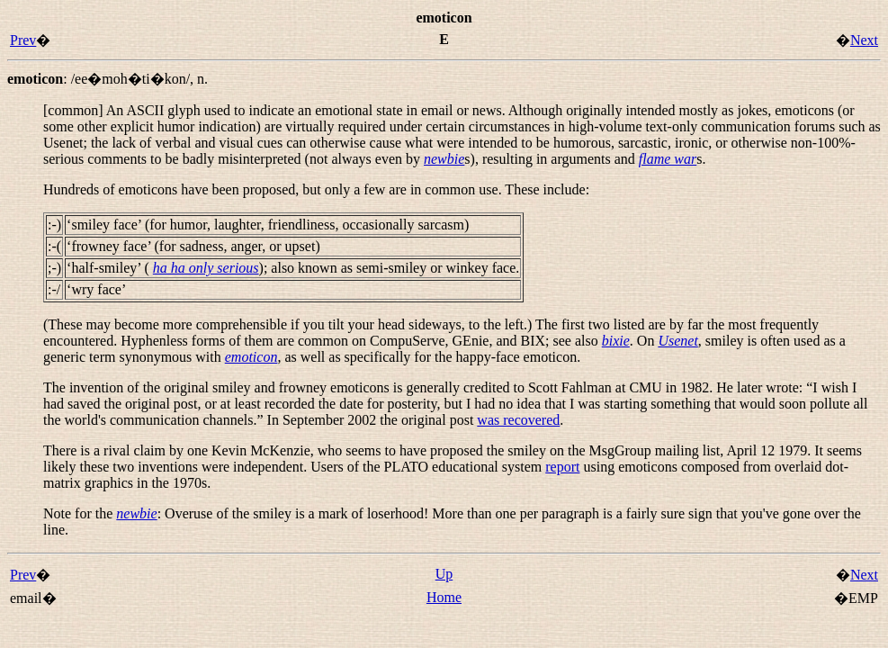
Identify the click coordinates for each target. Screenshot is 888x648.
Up (444, 573)
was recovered (518, 420)
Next (864, 40)
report (562, 466)
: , (107, 78)
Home (444, 597)
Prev (23, 40)
